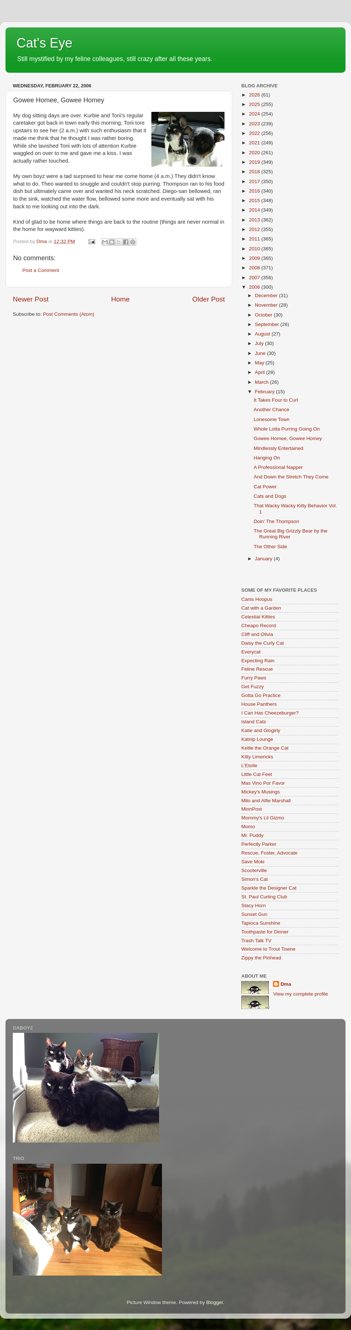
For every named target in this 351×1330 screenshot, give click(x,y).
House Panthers (259, 704)
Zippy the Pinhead (261, 957)
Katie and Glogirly (260, 730)
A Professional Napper (278, 467)
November (267, 305)
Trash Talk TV (256, 940)
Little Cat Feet (256, 774)
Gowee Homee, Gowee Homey (288, 438)
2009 (255, 258)
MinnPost (251, 809)
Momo (248, 826)
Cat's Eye (44, 42)
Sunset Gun (254, 914)
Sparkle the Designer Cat (269, 888)
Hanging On (267, 458)
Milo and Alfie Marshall (266, 800)
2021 (255, 142)
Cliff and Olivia (257, 634)
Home (120, 299)
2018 (255, 171)
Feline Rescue (257, 669)
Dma (285, 984)
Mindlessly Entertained (278, 448)
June (261, 353)
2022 (255, 133)
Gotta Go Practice (260, 695)
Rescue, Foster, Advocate (269, 853)
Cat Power (265, 486)
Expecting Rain (258, 660)
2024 (255, 114)
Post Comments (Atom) (68, 314)
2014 (255, 210)
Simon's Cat (254, 879)
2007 (255, 277)
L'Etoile (249, 765)
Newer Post (31, 299)
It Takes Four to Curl (276, 400)
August (263, 334)
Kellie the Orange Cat (264, 748)
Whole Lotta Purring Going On (287, 429)
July (260, 343)
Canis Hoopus (256, 599)
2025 (255, 104)
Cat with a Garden (261, 608)
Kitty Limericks (257, 756)
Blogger (214, 1302)
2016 (255, 191)
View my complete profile (300, 994)
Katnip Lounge (257, 739)
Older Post (208, 299)
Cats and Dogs (270, 496)
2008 (255, 267)
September (267, 324)
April (260, 372)
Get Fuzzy (252, 686)
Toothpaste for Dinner (264, 932)
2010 (255, 248)
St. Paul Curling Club (264, 896)
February (265, 391)
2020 (255, 152)
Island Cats (253, 721)
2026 (255, 95)
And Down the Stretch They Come (291, 477)
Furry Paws (253, 678)
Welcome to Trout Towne (268, 949)
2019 (255, 162)
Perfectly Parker (258, 844)
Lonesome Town (272, 419)
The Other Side (270, 546)
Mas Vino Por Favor (263, 783)
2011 (255, 239)
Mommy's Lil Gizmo (262, 818)
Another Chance (272, 409)
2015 (255, 200)
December (267, 295)
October (264, 315)
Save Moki (252, 861)
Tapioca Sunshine (260, 923)
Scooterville (254, 870)
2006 (255, 287)
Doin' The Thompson (276, 521)
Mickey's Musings (260, 792)
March (262, 382)
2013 (255, 220)
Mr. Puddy (252, 835)
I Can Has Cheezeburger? (270, 713)
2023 (255, 123)
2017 (255, 181)
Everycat (251, 652)
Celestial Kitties (258, 616)
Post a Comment (40, 270)
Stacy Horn (253, 905)
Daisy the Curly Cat (262, 643)
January (264, 558)
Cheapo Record (258, 625)
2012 (255, 229)
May (260, 362)
